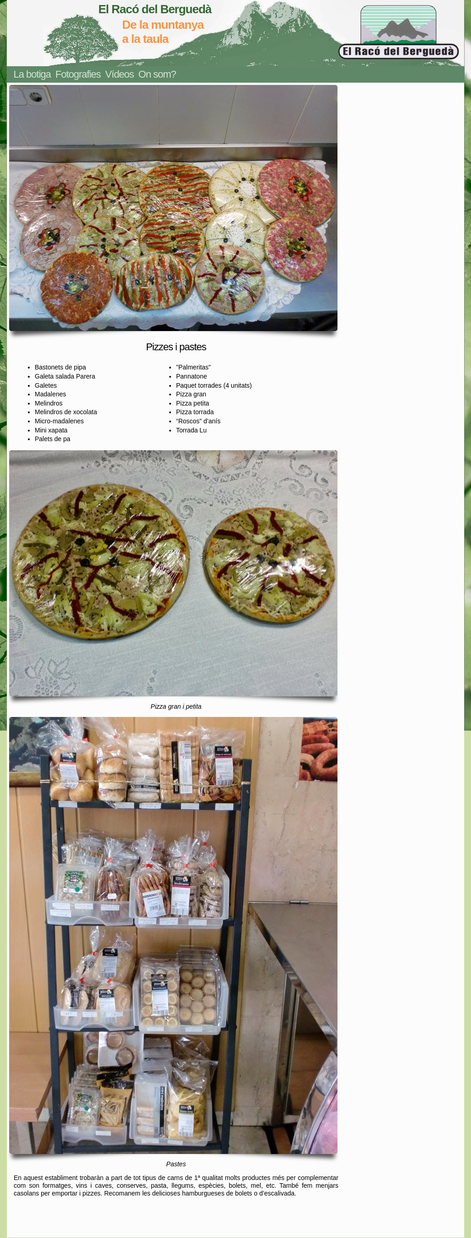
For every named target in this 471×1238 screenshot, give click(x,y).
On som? (157, 74)
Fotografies (78, 74)
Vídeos (119, 74)
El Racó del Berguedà (154, 9)
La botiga (32, 74)
